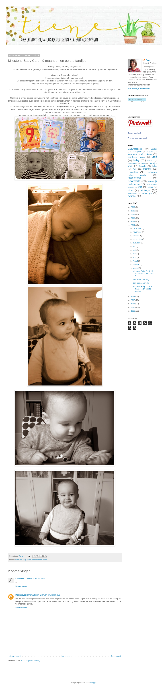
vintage (145, 190)
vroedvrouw (132, 193)
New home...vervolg (141, 279)
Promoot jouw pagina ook (137, 138)
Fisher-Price (132, 154)
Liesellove (19, 579)
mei (135, 254)
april (135, 257)
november (137, 232)
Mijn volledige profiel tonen (139, 88)
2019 (133, 207)
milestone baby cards (23, 560)
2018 (133, 211)
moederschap (37, 560)
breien (143, 163)
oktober (136, 236)
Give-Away (146, 154)
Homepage (65, 656)
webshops (147, 193)
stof (140, 187)
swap (150, 187)
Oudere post (116, 656)
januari (136, 268)
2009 (133, 311)
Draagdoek (137, 152)
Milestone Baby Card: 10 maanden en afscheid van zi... (144, 273)
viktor (45, 560)
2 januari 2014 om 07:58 (50, 595)
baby (136, 160)
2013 (133, 297)
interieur (147, 169)
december (137, 228)
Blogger (93, 683)
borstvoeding (132, 163)
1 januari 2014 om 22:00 (35, 579)
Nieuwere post (15, 656)
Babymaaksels (135, 149)
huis (134, 169)
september (137, 239)
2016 (133, 218)
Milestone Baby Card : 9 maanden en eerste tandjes (142, 288)
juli (134, 246)
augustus (137, 243)
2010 (133, 307)
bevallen (150, 161)
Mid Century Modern (137, 157)
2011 (133, 304)
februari (136, 265)
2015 (133, 222)
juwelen (133, 172)
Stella (154, 157)
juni (134, 250)
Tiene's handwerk (134, 133)
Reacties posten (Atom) (30, 661)
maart (135, 261)
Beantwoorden (21, 586)
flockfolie (142, 166)
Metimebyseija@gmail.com (27, 595)
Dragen (150, 152)
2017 (133, 214)
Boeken (154, 149)
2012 (133, 300)
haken (154, 166)
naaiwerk (134, 181)
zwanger (132, 196)
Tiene (148, 60)
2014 (133, 225)
